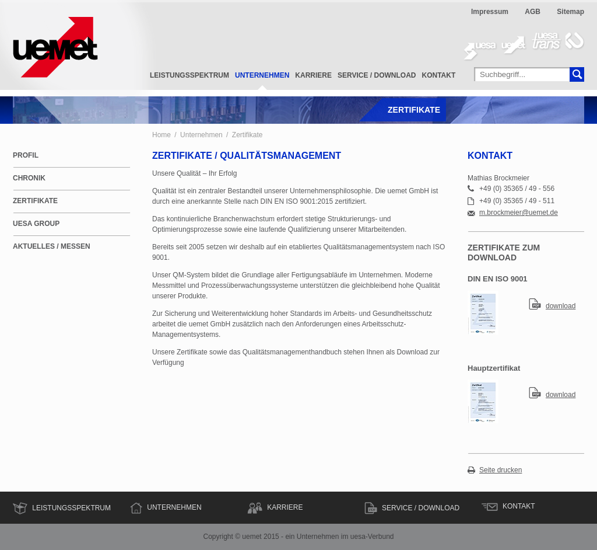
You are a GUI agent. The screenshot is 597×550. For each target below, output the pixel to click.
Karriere (313, 75)
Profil (25, 155)
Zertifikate (247, 135)
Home (161, 135)
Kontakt (439, 75)
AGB (532, 12)
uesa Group (36, 224)
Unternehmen (262, 75)
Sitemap (570, 12)
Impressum (489, 12)
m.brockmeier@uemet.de (518, 213)
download (560, 306)
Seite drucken (500, 470)
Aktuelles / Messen (51, 246)
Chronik (29, 178)
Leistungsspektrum (189, 75)
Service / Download (377, 75)
